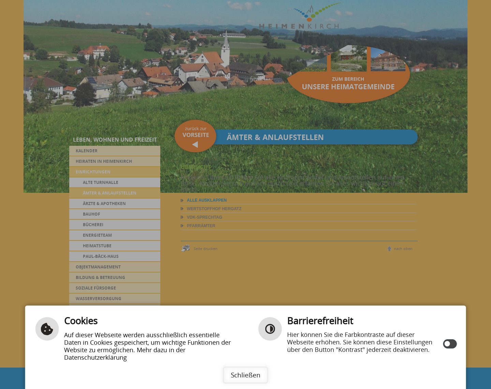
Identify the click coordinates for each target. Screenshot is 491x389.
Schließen (246, 374)
